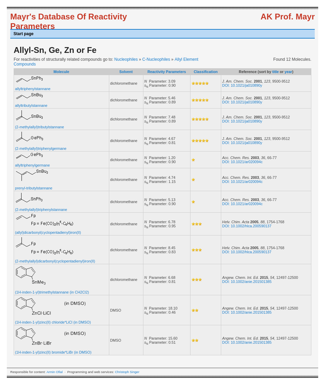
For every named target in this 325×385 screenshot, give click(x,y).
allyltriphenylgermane (32, 165)
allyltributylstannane (31, 105)
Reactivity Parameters (166, 72)
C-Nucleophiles (156, 59)
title (275, 72)
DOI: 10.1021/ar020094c (242, 162)
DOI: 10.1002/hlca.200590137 (246, 226)
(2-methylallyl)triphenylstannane (41, 210)
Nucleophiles (126, 59)
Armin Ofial (54, 372)
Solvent (126, 72)
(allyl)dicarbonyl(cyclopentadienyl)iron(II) (48, 232)
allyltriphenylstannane (33, 89)
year (288, 72)
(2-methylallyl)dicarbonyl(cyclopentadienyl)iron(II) (55, 261)
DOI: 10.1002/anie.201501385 (247, 282)
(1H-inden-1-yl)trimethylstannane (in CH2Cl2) (52, 292)
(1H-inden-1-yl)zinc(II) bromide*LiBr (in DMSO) (53, 352)
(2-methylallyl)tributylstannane (39, 127)
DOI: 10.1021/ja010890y (242, 85)
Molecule (61, 72)
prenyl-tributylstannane (33, 188)
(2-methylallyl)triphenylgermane (41, 148)
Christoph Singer (127, 372)
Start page (24, 33)
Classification (205, 72)
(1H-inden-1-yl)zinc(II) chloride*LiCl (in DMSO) (53, 322)
